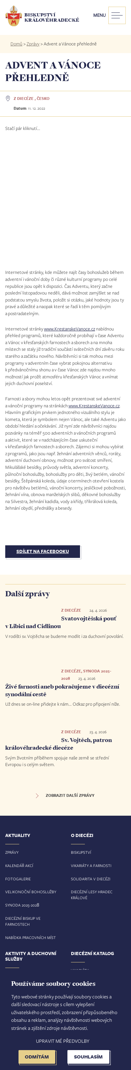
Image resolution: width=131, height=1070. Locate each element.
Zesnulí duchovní (89, 935)
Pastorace (16, 875)
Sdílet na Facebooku (42, 438)
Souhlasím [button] (88, 1056)
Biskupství (81, 738)
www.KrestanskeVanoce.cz (69, 215)
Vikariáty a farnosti (91, 751)
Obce (76, 896)
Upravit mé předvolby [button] (62, 1041)
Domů (16, 44)
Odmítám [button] (37, 1056)
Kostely (79, 909)
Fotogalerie (18, 764)
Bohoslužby (83, 922)
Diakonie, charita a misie (29, 901)
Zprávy (33, 44)
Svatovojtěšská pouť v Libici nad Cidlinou (61, 509)
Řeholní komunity (23, 941)
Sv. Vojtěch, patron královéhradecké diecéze (58, 630)
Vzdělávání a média (24, 915)
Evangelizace (18, 888)
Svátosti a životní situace (32, 862)
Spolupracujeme (21, 928)
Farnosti (80, 869)
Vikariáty (80, 856)
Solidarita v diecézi (90, 764)
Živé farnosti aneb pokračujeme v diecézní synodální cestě (62, 577)
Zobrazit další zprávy (70, 682)
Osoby (77, 883)
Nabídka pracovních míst (30, 823)
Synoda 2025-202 (21, 791)
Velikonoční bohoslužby (30, 778)
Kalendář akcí (19, 751)
